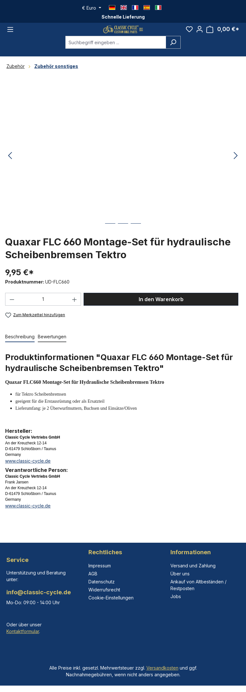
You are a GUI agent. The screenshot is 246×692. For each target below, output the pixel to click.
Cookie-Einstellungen (111, 597)
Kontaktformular (22, 631)
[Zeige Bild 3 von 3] (136, 236)
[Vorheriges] (10, 163)
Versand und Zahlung (193, 565)
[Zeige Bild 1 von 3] (110, 236)
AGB (92, 573)
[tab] (20, 345)
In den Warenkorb (161, 307)
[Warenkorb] (223, 33)
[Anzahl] (43, 307)
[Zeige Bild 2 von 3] (123, 236)
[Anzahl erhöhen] (74, 307)
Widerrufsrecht (104, 589)
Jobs (175, 596)
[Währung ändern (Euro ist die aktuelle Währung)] (91, 8)
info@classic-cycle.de (38, 592)
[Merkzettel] (189, 33)
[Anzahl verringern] (12, 307)
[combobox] (115, 50)
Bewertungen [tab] (52, 344)
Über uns (180, 573)
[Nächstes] (236, 163)
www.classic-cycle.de (28, 469)
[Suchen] (173, 50)
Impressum (99, 565)
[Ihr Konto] (199, 33)
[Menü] (10, 33)
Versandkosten (162, 668)
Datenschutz (101, 581)
